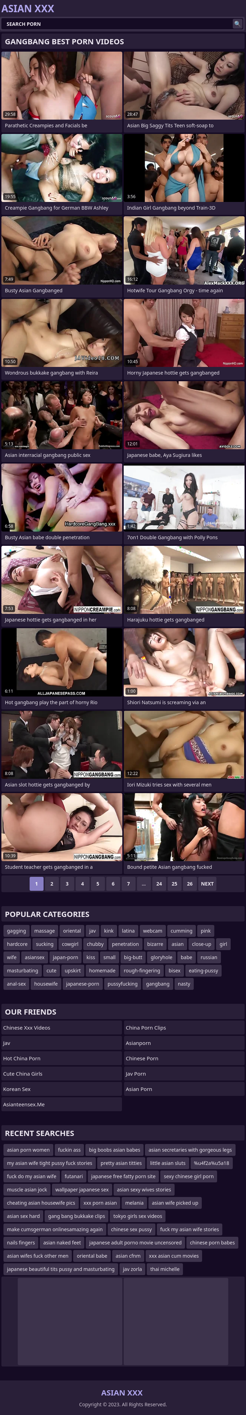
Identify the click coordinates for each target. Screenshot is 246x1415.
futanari (74, 1176)
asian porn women (28, 1149)
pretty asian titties (121, 1163)
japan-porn (65, 957)
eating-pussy (203, 970)
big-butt (133, 957)
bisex (174, 970)
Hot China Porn (21, 1058)
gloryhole (161, 957)
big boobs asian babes (114, 1149)
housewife (45, 983)
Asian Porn (139, 1088)
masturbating (22, 970)
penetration (125, 944)
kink (109, 930)
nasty (184, 983)
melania (134, 1202)
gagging (16, 930)
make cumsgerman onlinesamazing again (55, 1229)
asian (177, 944)
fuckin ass (69, 1149)
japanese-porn (82, 983)
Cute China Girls (23, 1073)
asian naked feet (62, 1242)
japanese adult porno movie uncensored (135, 1242)
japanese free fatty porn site (123, 1176)
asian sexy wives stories (144, 1189)
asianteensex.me (24, 1104)
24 (159, 883)
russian (209, 957)
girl (223, 944)
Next (207, 883)
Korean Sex (17, 1088)
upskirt (73, 970)
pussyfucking (123, 983)
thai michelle (164, 1269)
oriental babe (92, 1255)
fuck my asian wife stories (189, 1229)
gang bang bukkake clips (76, 1216)
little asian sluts (168, 1163)
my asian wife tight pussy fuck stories (49, 1163)
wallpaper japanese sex (82, 1189)
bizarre (155, 944)
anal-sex (16, 983)
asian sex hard (23, 1216)
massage (44, 930)
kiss (90, 957)
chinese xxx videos (26, 1027)
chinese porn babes (212, 1242)
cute (51, 970)
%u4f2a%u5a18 (211, 1163)
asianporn (138, 1042)
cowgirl (70, 944)
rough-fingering (142, 970)
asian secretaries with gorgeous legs (190, 1149)
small (109, 957)
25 (174, 883)
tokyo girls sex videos (137, 1216)
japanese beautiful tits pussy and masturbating (61, 1269)
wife (11, 957)
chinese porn (142, 1058)
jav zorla (132, 1269)
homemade (102, 970)
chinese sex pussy (131, 1229)
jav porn (136, 1073)
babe (186, 957)
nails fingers (21, 1242)
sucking (44, 944)
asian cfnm (128, 1255)
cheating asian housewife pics (41, 1202)
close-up (201, 944)
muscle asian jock (27, 1189)
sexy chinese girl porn (189, 1176)
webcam (152, 930)
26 (190, 883)
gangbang (157, 983)
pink (205, 930)
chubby (95, 944)
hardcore (17, 944)
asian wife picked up (175, 1202)
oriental (72, 930)
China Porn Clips (146, 1027)
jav (92, 930)
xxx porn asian (100, 1202)
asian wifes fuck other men (37, 1255)
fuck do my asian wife (31, 1176)
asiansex (34, 957)
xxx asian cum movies (174, 1255)
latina (128, 930)
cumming (181, 930)
